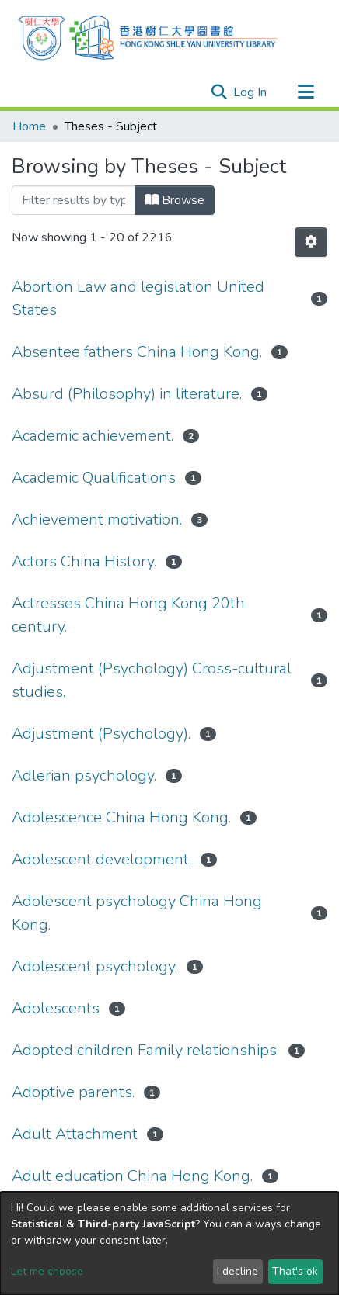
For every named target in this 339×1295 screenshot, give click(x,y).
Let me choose (47, 1271)
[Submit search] (219, 92)
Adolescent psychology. (94, 966)
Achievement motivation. (97, 519)
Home (29, 126)
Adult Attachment (75, 1134)
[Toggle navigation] (305, 92)
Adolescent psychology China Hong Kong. (137, 913)
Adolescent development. (101, 859)
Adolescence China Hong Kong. (121, 817)
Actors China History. (84, 561)
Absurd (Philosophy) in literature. (127, 393)
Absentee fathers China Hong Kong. (137, 351)
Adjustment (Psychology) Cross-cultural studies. (152, 680)
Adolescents (56, 1008)
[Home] (148, 35)
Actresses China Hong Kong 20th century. (128, 615)
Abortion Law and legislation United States (138, 298)
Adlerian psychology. (84, 775)
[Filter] (73, 200)
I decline (237, 1271)
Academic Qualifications (94, 477)
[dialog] (169, 1243)
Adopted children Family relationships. (145, 1050)
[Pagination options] (311, 242)
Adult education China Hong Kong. (132, 1175)
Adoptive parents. (73, 1092)
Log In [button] (250, 92)
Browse (174, 200)
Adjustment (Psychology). (101, 733)
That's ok (295, 1271)
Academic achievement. (92, 435)
